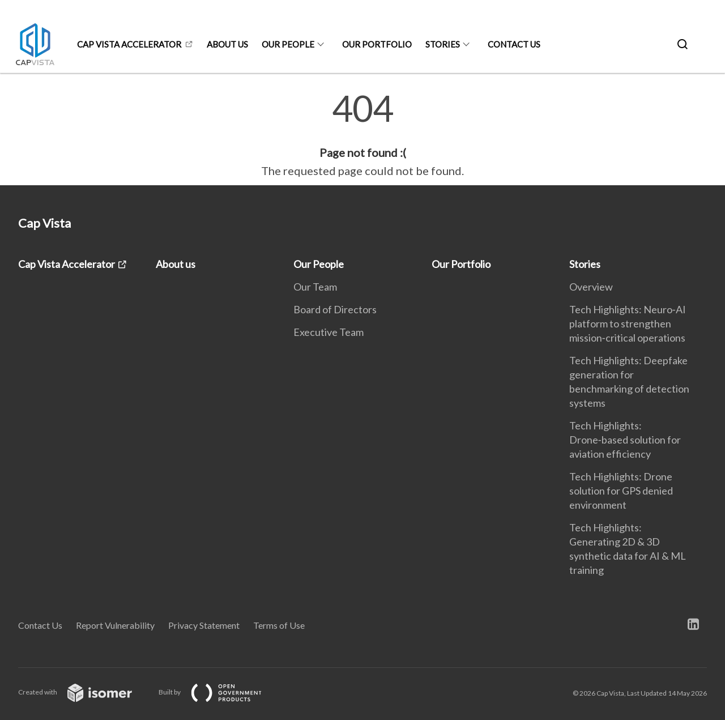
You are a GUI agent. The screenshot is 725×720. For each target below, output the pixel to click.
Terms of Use (279, 625)
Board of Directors (335, 309)
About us (227, 44)
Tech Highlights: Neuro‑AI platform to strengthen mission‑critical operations (627, 323)
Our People (288, 44)
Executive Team (328, 332)
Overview (591, 286)
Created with (84, 692)
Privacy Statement (204, 625)
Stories (442, 44)
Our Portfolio (377, 44)
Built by (219, 692)
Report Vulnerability (115, 625)
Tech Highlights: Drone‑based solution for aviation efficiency (625, 439)
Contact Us (514, 44)
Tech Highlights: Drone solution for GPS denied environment (621, 490)
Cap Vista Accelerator (129, 44)
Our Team (315, 286)
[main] (362, 135)
